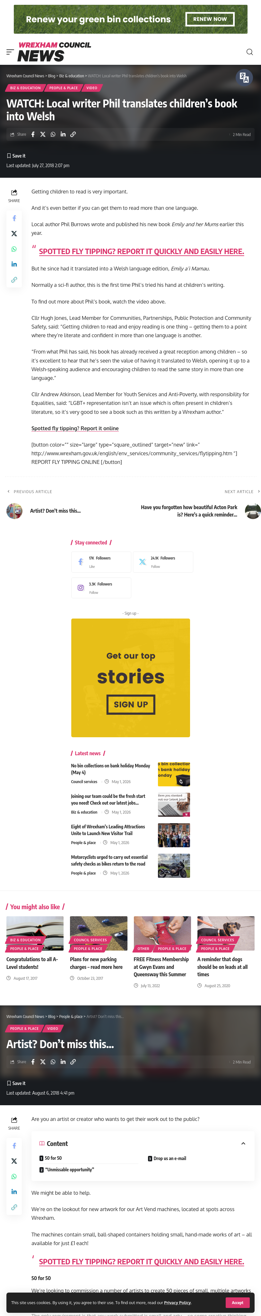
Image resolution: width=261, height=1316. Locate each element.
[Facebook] (100, 562)
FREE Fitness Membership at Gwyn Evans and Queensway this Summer (161, 966)
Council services (84, 781)
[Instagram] (100, 588)
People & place (63, 88)
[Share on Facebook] (32, 134)
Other (144, 949)
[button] (238, 1302)
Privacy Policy (177, 1302)
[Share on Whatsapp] (52, 134)
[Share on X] (43, 134)
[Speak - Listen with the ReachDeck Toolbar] (244, 77)
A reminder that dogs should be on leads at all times (222, 966)
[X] (161, 562)
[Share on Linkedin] (62, 134)
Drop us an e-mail (170, 1158)
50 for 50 (53, 1158)
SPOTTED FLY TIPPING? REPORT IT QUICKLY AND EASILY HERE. (141, 251)
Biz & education (25, 88)
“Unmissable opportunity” (69, 1169)
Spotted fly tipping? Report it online (75, 428)
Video (92, 88)
